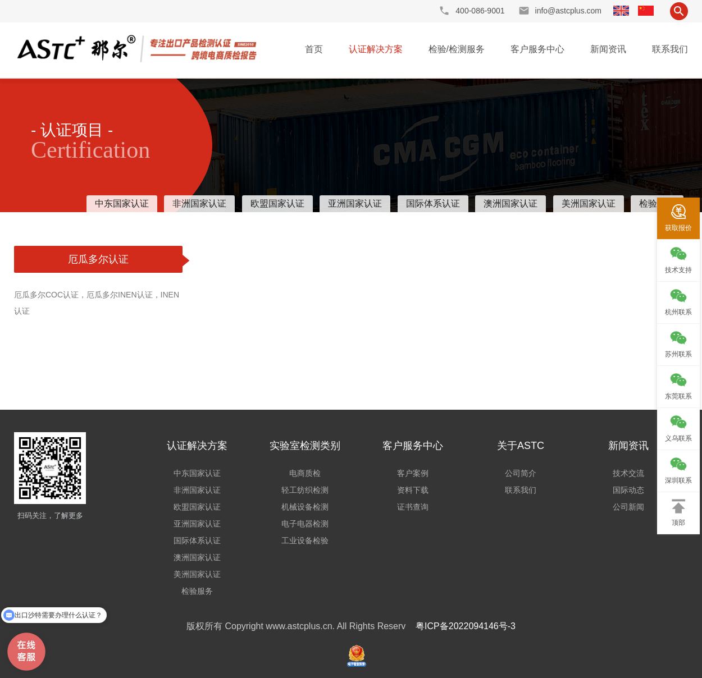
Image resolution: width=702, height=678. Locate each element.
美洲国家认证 (589, 203)
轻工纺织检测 (305, 489)
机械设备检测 (305, 506)
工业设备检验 (305, 540)
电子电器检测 (305, 523)
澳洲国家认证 (510, 203)
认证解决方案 (376, 49)
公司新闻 (628, 506)
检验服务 (197, 591)
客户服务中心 (537, 49)
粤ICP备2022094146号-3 (466, 626)
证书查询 (413, 506)
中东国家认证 (122, 203)
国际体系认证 (433, 203)
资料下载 (413, 489)
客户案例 (413, 473)
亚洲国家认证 (355, 203)
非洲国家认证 (199, 203)
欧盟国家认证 (277, 203)
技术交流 (628, 473)
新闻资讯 (608, 49)
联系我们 (670, 49)
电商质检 (305, 473)
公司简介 (520, 473)
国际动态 (628, 489)
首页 (314, 49)
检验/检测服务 (457, 49)
